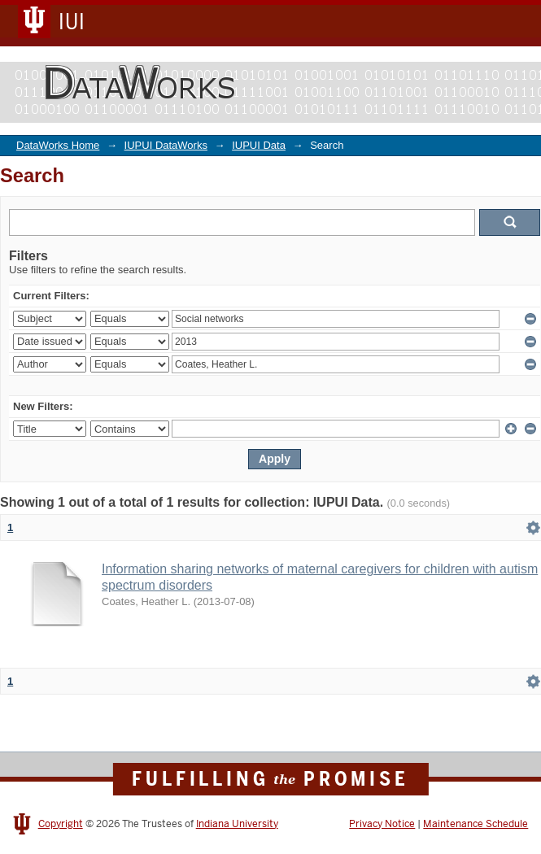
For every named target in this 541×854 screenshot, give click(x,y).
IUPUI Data (259, 145)
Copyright (60, 823)
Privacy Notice (382, 823)
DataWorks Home (57, 145)
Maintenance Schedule (475, 823)
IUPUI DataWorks (165, 145)
